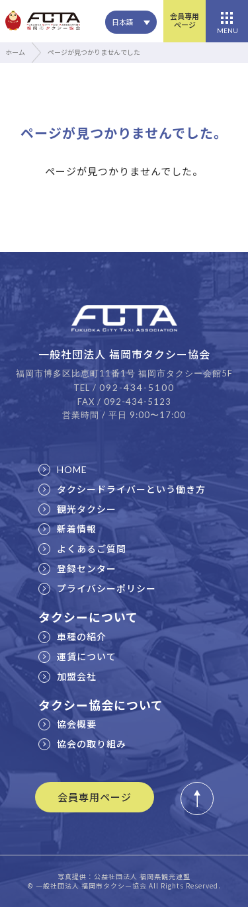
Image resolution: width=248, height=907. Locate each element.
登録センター (77, 568)
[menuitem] (131, 22)
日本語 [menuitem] (123, 22)
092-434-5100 (137, 387)
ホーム (15, 52)
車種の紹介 (72, 636)
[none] (131, 22)
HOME (62, 469)
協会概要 (67, 723)
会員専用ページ (184, 20)
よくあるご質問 (82, 548)
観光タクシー (77, 508)
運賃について (77, 656)
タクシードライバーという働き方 (122, 489)
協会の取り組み (82, 743)
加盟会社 (67, 676)
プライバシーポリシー (97, 588)
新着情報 (67, 528)
